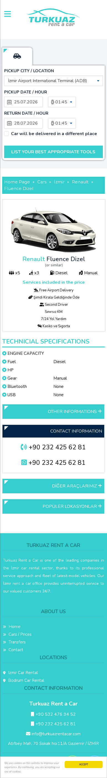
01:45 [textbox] (61, 102)
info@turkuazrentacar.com (53, 734)
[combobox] (53, 81)
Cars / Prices (17, 634)
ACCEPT (83, 764)
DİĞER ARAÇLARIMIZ (77, 486)
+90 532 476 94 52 (53, 714)
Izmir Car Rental (20, 672)
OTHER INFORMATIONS (75, 412)
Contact (13, 650)
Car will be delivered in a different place (54, 133)
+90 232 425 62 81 (53, 447)
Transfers (14, 642)
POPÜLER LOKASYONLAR (72, 506)
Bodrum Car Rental (23, 680)
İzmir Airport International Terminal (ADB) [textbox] (47, 81)
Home (11, 626)
